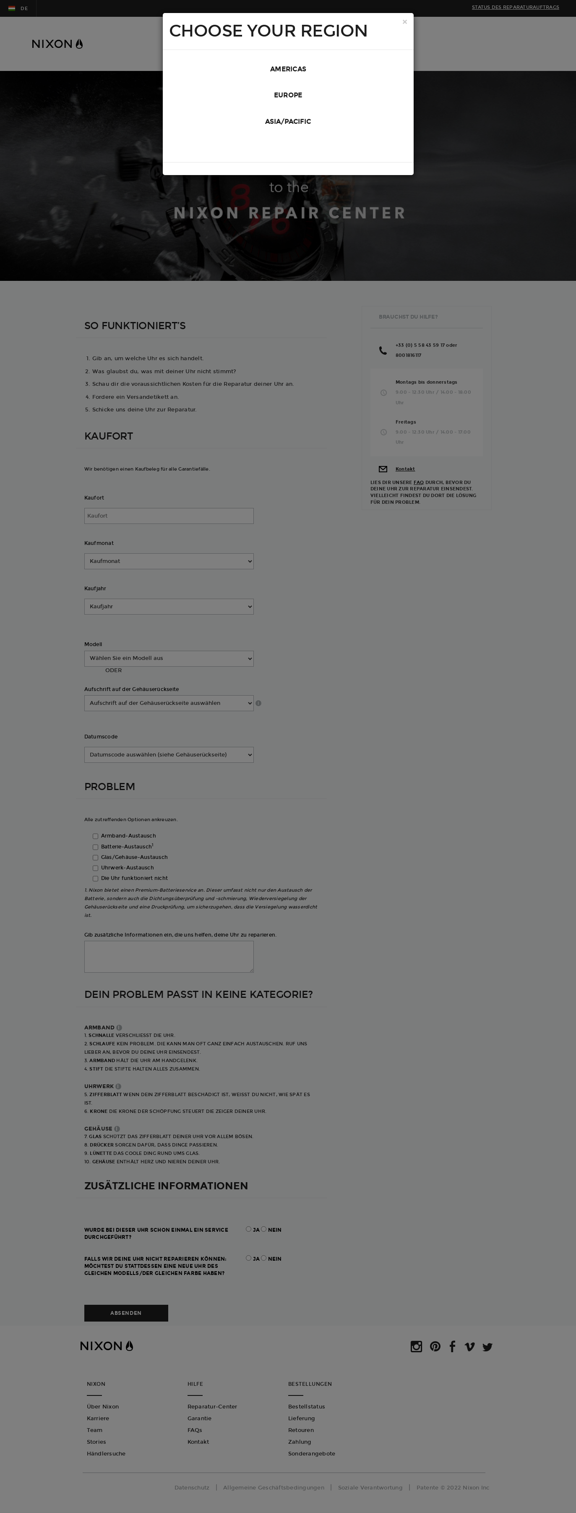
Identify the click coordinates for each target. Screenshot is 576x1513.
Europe (288, 98)
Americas (288, 70)
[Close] (404, 22)
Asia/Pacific (288, 125)
